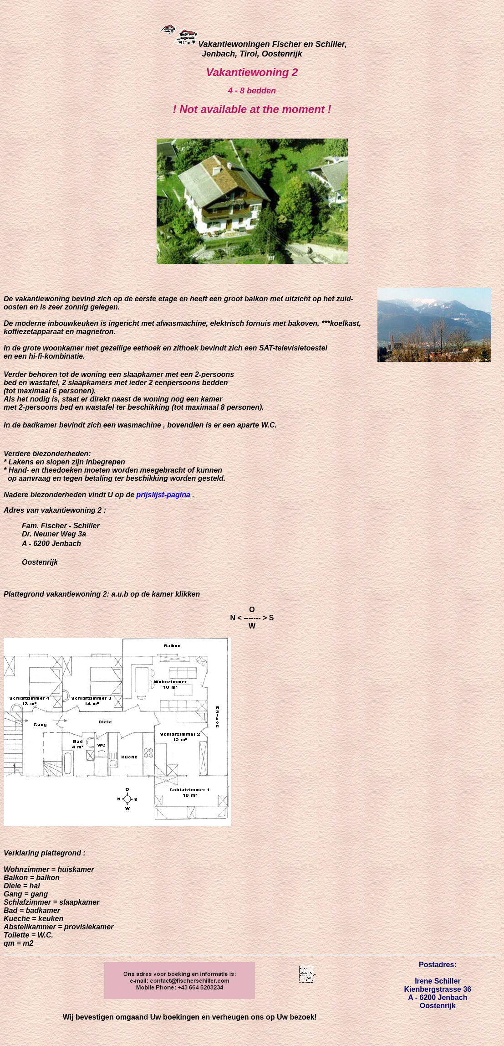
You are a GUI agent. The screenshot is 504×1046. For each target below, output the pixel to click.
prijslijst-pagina (163, 495)
